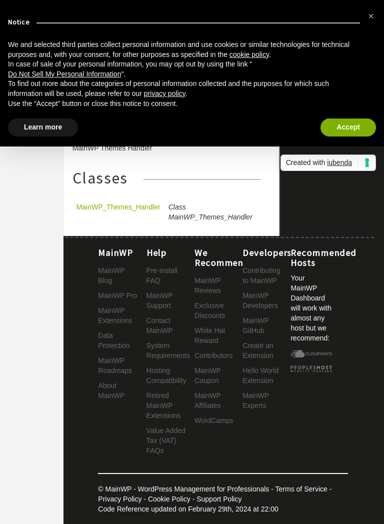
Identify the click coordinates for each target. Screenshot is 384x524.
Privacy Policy (120, 499)
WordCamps (214, 420)
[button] (371, 16)
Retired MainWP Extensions (163, 406)
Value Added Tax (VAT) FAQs (166, 440)
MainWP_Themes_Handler (118, 207)
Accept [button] (348, 127)
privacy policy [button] (165, 94)
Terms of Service (302, 489)
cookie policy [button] (249, 54)
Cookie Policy (169, 499)
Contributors (213, 356)
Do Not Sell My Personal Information (64, 74)
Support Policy (219, 499)
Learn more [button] (43, 127)
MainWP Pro (117, 296)
